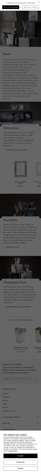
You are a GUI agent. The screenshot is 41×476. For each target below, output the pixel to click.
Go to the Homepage (11, 7)
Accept (20, 456)
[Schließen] (39, 2)
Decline (20, 468)
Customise (20, 462)
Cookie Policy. (13, 451)
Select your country (30, 7)
